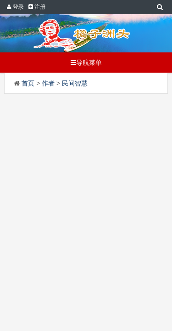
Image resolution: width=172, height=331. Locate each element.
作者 (48, 83)
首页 (28, 83)
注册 (36, 7)
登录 (15, 7)
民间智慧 (75, 83)
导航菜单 (86, 62)
